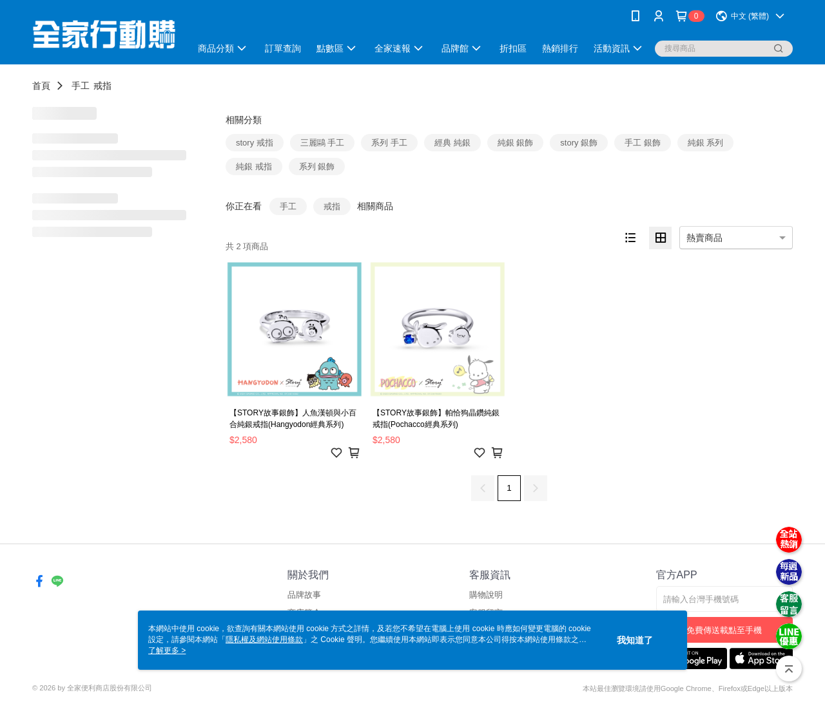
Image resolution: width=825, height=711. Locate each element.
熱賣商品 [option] (704, 237)
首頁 (41, 86)
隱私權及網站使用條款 (264, 639)
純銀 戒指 (254, 166)
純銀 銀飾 (516, 142)
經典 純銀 (452, 142)
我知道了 (635, 640)
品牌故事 (304, 595)
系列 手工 (389, 142)
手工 (81, 86)
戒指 (102, 86)
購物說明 (486, 595)
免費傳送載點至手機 (724, 630)
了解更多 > (167, 650)
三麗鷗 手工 (322, 142)
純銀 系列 (706, 142)
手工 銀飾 (643, 142)
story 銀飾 (578, 142)
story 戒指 (254, 142)
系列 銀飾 (317, 166)
